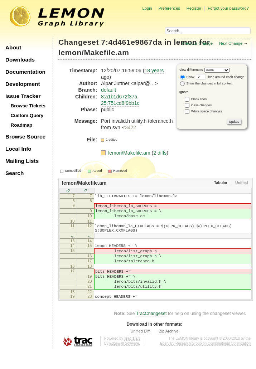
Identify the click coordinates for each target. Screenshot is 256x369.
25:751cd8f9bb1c (120, 103)
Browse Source (25, 136)
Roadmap (22, 125)
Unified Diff (140, 349)
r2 (68, 191)
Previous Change (197, 43)
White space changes (206, 111)
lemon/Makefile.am (93, 52)
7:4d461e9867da (131, 42)
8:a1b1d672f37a (119, 96)
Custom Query (27, 115)
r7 (85, 191)
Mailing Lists (22, 161)
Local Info (18, 149)
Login (147, 8)
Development (22, 84)
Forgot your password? (228, 8)
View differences (191, 70)
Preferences (169, 8)
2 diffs (159, 153)
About (13, 47)
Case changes (201, 105)
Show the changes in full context (206, 83)
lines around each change (220, 77)
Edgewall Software (124, 362)
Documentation (25, 72)
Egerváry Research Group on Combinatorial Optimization (205, 362)
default (108, 90)
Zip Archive (168, 349)
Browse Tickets (28, 105)
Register (194, 8)
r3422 (129, 127)
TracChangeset (151, 331)
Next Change (230, 43)
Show (187, 77)
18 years (154, 70)
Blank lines (199, 99)
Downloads (20, 60)
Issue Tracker (22, 96)
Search (14, 173)
